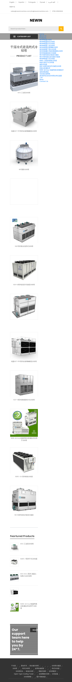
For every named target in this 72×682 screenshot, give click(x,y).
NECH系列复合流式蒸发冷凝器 (50, 57)
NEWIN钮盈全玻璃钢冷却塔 (49, 47)
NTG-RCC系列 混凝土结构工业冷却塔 (28, 575)
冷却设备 (55, 674)
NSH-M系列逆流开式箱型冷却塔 (50, 66)
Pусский (42, 2)
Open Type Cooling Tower (24, 674)
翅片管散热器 (41, 677)
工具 (41, 77)
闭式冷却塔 (26, 668)
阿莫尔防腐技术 (45, 68)
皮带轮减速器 (39, 668)
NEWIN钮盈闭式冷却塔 (47, 42)
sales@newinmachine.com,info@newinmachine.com (29, 11)
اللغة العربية (51, 2)
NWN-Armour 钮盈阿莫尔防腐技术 (52, 70)
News (41, 79)
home (42, 34)
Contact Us (44, 81)
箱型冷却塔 (43, 64)
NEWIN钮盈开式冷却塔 (47, 43)
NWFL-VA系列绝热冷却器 (48, 60)
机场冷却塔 (29, 671)
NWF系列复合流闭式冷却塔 (24, 246)
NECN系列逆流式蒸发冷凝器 (49, 55)
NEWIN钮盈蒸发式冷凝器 (48, 53)
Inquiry (34, 630)
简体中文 (12, 7)
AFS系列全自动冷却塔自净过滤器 (51, 76)
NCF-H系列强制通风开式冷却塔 (24, 400)
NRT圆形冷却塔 (24, 169)
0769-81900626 (57, 11)
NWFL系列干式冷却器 (47, 62)
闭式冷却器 (55, 668)
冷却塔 (15, 668)
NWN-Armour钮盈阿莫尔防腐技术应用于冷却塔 (24, 439)
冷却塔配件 (52, 671)
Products (43, 38)
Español (21, 2)
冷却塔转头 (19, 671)
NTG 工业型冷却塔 (24, 93)
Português (32, 2)
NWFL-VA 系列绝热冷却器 (24, 476)
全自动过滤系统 (45, 74)
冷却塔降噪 (27, 677)
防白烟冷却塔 (34, 666)
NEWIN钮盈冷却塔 (46, 40)
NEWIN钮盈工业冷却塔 (47, 45)
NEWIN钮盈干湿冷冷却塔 (48, 49)
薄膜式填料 (42, 671)
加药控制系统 (44, 72)
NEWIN (36, 20)
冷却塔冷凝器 (56, 666)
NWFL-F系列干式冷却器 (28, 559)
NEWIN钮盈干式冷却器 (47, 59)
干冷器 (13, 666)
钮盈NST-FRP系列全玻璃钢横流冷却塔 (24, 131)
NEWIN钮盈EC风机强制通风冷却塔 (51, 51)
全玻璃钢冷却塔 (44, 674)
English (12, 2)
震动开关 (24, 666)
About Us (43, 36)
